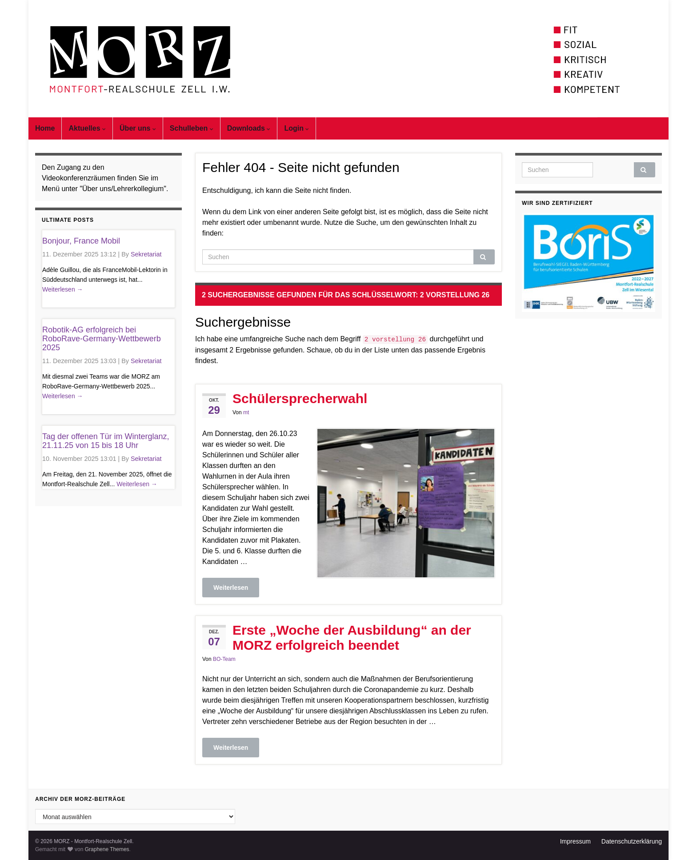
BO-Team (224, 659)
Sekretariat (146, 254)
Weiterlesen (230, 587)
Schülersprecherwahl (299, 398)
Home (45, 128)
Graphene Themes (107, 849)
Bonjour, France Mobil (81, 240)
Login (296, 128)
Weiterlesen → (62, 289)
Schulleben (191, 128)
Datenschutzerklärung (631, 841)
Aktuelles (87, 128)
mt (246, 412)
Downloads (249, 128)
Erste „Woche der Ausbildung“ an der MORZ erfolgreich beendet (351, 637)
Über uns (138, 128)
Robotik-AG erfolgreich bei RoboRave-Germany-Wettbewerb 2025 (101, 338)
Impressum (575, 841)
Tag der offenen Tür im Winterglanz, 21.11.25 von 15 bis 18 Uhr (105, 441)
